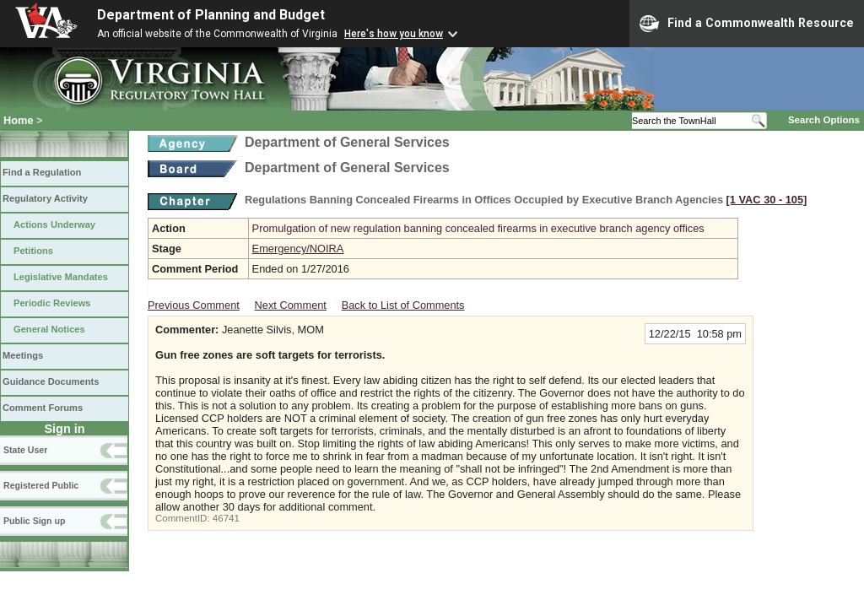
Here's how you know (393, 34)
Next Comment (291, 305)
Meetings (23, 355)
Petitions (33, 251)
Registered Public (40, 485)
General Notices (49, 329)
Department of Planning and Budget (211, 15)
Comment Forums (43, 408)
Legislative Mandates (61, 277)
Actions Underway (54, 224)
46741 (226, 518)
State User (25, 450)
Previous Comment (194, 305)
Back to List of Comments (403, 305)
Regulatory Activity (45, 198)
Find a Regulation (42, 172)
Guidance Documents (51, 381)
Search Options (824, 120)
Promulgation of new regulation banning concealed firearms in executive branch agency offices (478, 228)
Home (18, 120)
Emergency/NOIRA (298, 248)
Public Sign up (34, 521)
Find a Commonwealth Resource (747, 23)
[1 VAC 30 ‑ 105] (766, 199)
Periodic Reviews (52, 303)
